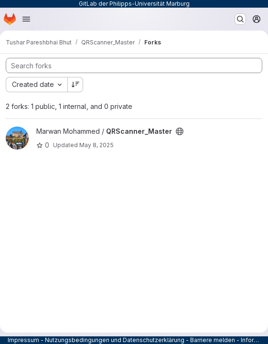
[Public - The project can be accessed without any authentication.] (179, 131)
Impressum (23, 340)
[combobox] (36, 84)
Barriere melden (212, 340)
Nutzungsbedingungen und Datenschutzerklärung (114, 340)
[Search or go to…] (240, 19)
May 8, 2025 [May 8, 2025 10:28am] (96, 145)
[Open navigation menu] (26, 19)
